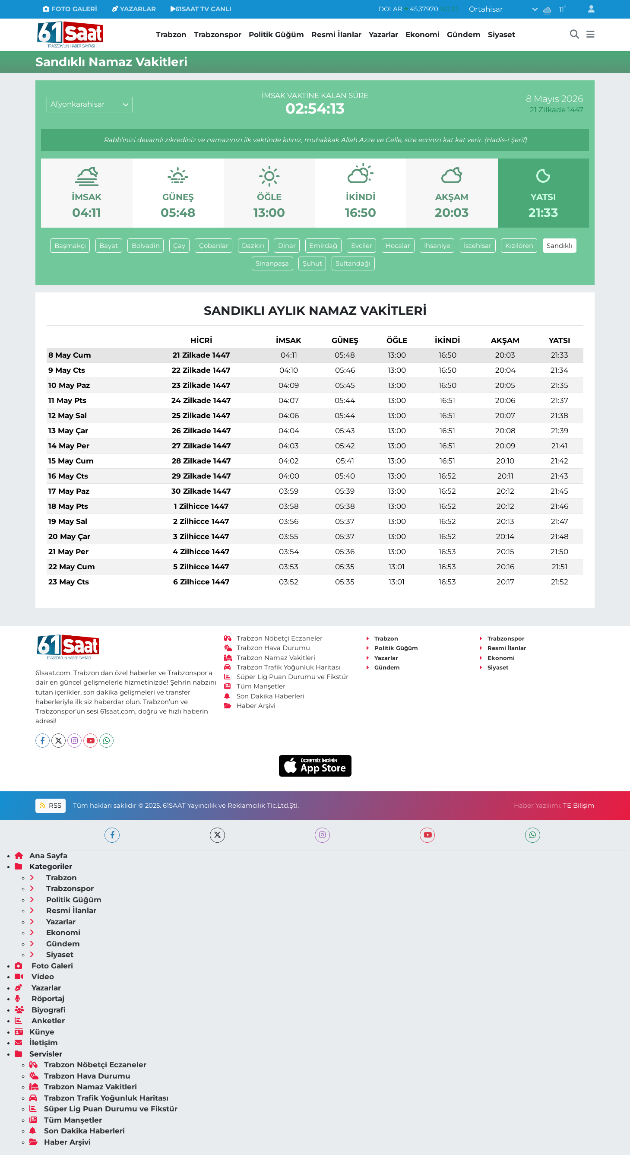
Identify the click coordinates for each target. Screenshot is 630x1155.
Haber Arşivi (249, 706)
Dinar (287, 246)
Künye (34, 1032)
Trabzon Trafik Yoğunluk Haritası (282, 667)
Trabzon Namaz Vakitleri (269, 658)
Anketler (40, 1020)
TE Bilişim (579, 805)
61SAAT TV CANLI (201, 9)
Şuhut (312, 263)
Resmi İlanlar (336, 34)
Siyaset (501, 34)
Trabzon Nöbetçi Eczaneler (273, 638)
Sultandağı (353, 263)
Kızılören (519, 246)
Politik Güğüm (276, 34)
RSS (50, 805)
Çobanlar (213, 246)
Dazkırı (253, 246)
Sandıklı (559, 246)
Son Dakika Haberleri (264, 696)
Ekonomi (422, 34)
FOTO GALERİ (70, 9)
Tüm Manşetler (254, 686)
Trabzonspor (217, 34)
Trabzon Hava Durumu (267, 648)
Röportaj (39, 998)
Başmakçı (70, 246)
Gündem (464, 34)
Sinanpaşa (272, 263)
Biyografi (40, 1010)
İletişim (36, 1042)
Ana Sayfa (41, 855)
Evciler (361, 246)
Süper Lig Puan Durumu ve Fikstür (286, 677)
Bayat (108, 246)
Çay (179, 246)
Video (34, 976)
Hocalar (398, 246)
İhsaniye (437, 246)
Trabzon (171, 34)
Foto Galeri (44, 965)
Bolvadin (146, 246)
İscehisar (477, 246)
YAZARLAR (134, 9)
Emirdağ (323, 246)
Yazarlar (383, 34)
